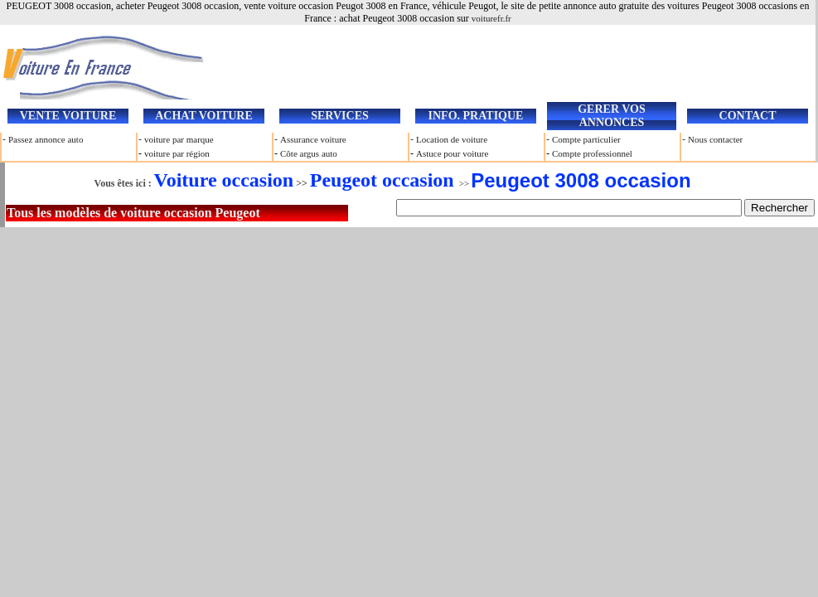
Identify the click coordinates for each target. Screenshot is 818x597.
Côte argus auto (308, 153)
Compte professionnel (592, 153)
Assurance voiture (313, 139)
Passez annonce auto (45, 139)
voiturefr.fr (491, 18)
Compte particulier (586, 139)
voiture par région (177, 153)
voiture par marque (179, 139)
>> (389, 183)
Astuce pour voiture (452, 153)
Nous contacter (715, 139)
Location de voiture (451, 139)
